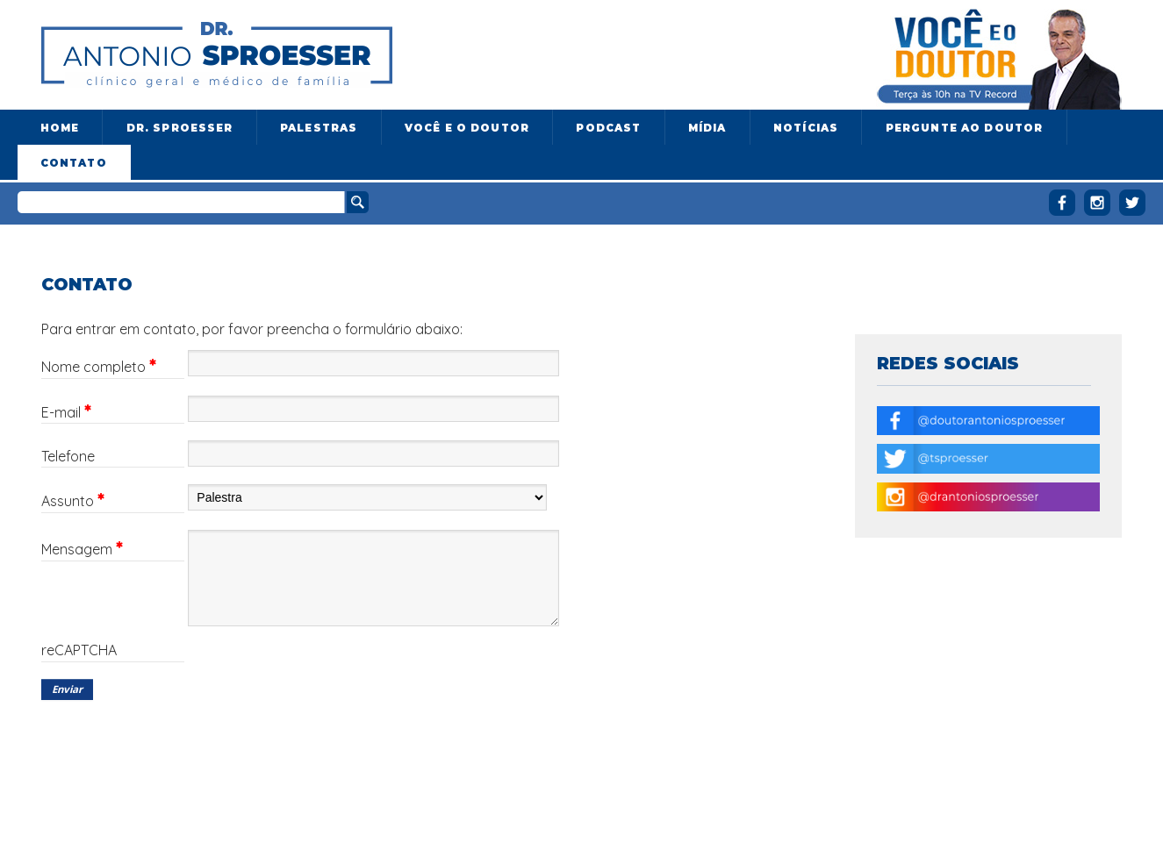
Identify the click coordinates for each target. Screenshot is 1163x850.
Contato (73, 163)
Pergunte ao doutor (965, 128)
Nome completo (98, 366)
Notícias (805, 128)
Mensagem (82, 549)
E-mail (66, 412)
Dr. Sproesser (179, 128)
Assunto (72, 501)
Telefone (68, 457)
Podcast (608, 128)
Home (60, 128)
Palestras (318, 128)
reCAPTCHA (79, 651)
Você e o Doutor (467, 128)
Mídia (707, 128)
